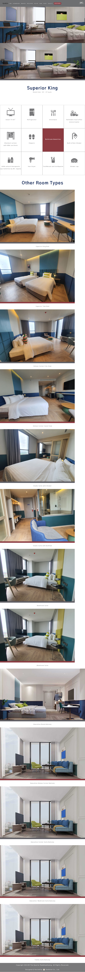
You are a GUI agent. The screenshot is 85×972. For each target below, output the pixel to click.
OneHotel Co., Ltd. (52, 969)
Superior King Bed (42, 246)
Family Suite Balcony (42, 960)
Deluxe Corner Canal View (42, 426)
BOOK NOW (57, 3)
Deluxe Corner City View (42, 366)
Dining (40, 3)
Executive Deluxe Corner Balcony (42, 783)
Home (10, 3)
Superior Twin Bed (42, 306)
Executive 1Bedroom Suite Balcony (42, 901)
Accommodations (16, 3)
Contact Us (50, 3)
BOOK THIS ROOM (42, 99)
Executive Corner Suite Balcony (42, 842)
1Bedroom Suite (42, 605)
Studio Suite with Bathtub (42, 546)
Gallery (45, 3)
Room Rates (23, 3)
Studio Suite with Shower (42, 486)
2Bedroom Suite (42, 665)
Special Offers (30, 3)
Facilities (36, 3)
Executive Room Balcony (43, 724)
